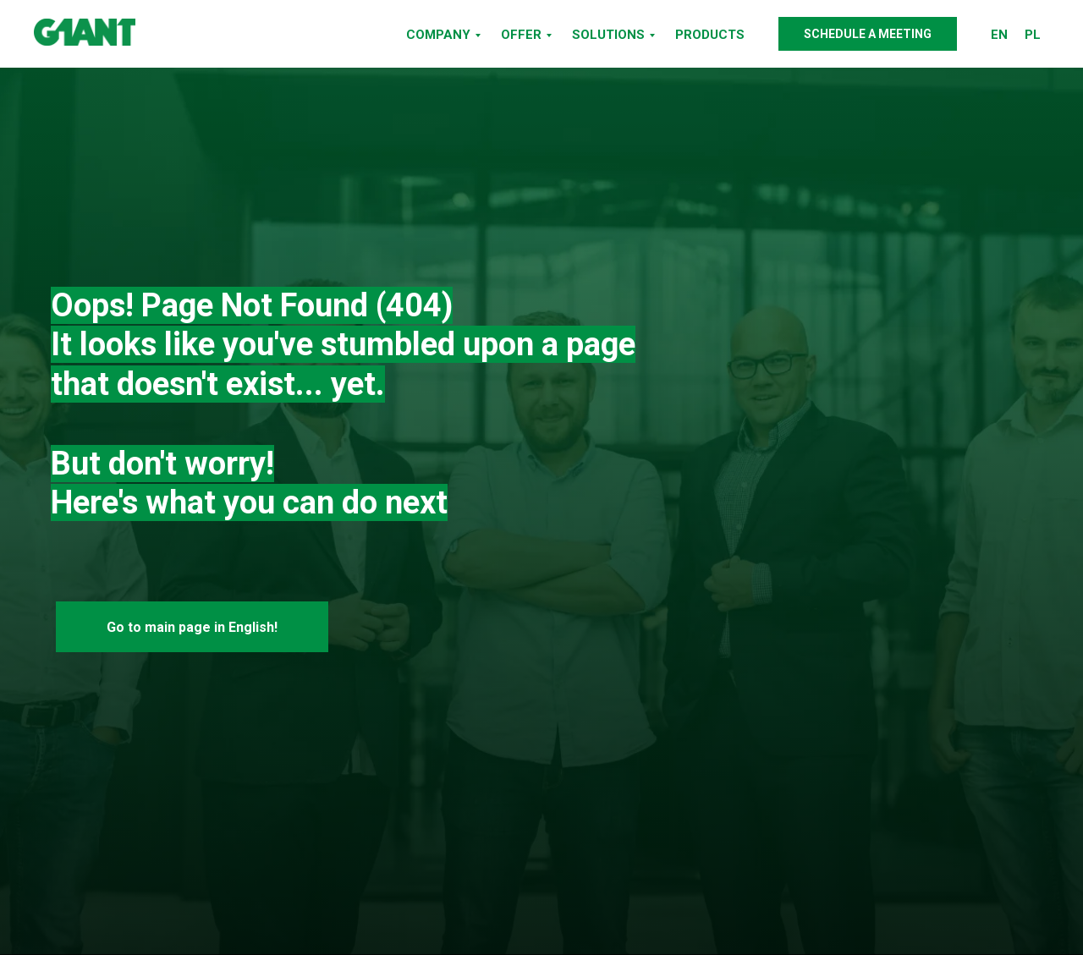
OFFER (521, 34)
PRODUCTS (710, 34)
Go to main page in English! (192, 627)
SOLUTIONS (608, 34)
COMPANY (438, 34)
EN (999, 34)
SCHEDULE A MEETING (868, 34)
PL (1033, 34)
